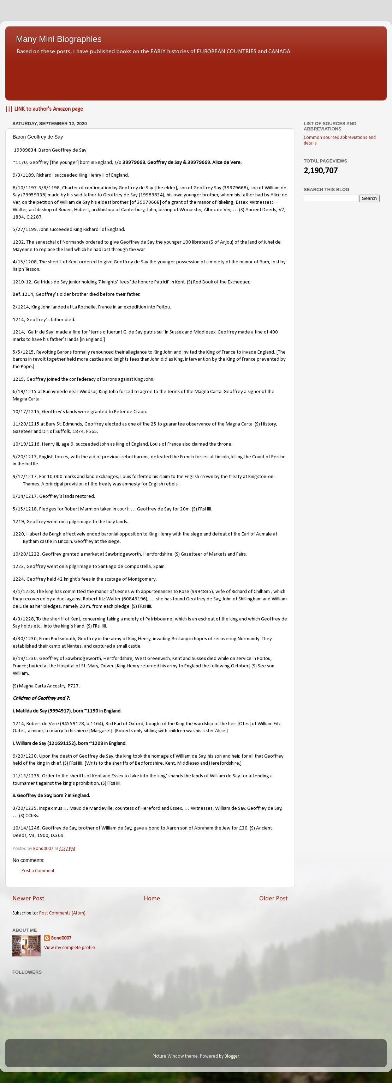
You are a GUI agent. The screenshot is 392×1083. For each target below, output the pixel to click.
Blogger (232, 1056)
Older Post (273, 898)
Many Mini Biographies (59, 39)
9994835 (202, 591)
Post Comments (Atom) (62, 913)
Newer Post (28, 898)
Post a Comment (38, 871)
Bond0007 (61, 938)
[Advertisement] (196, 76)
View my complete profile (69, 948)
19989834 (25, 150)
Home (152, 898)
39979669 (199, 162)
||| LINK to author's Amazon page (44, 109)
